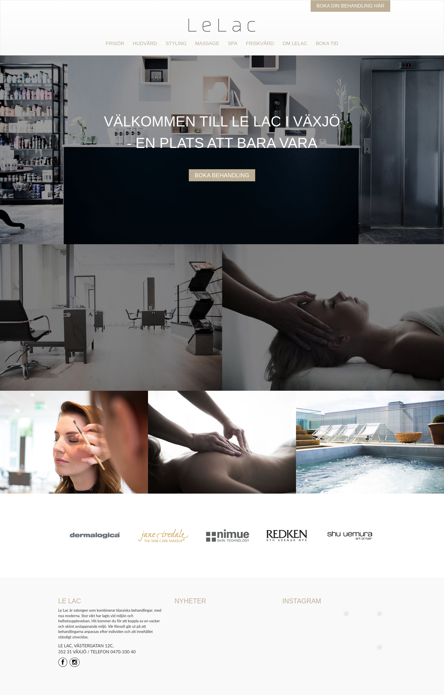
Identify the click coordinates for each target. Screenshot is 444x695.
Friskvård (260, 43)
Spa (232, 43)
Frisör (115, 43)
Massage (207, 43)
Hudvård (145, 43)
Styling (176, 43)
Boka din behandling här (350, 6)
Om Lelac (294, 43)
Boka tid (327, 43)
